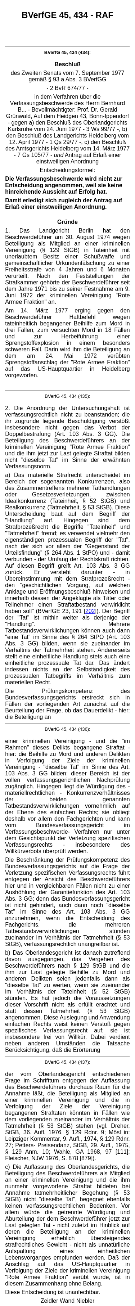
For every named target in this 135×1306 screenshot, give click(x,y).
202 (90, 611)
